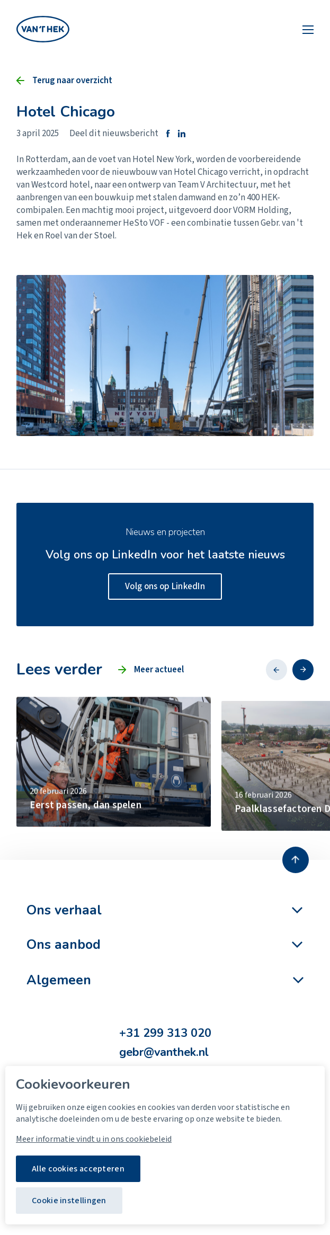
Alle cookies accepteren (78, 1169)
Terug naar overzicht (72, 80)
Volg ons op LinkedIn (165, 586)
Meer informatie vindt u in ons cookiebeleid (94, 1139)
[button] (276, 669)
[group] (113, 781)
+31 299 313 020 (165, 1033)
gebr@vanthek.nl (164, 1052)
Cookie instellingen (69, 1200)
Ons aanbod (63, 945)
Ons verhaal (64, 910)
